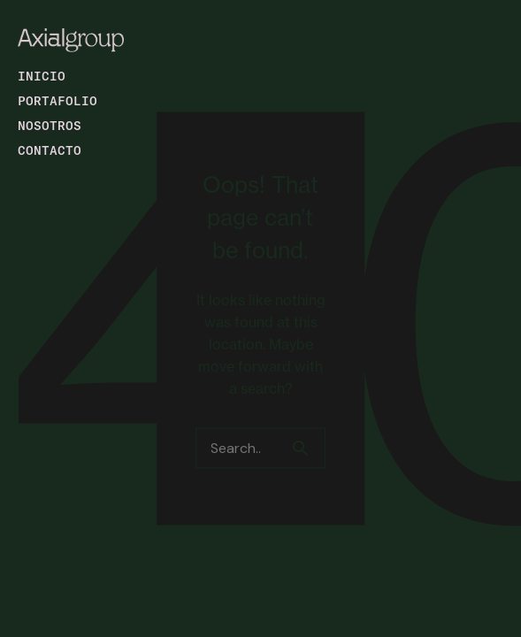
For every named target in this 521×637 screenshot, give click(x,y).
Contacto (49, 149)
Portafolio (57, 100)
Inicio (41, 75)
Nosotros (49, 125)
